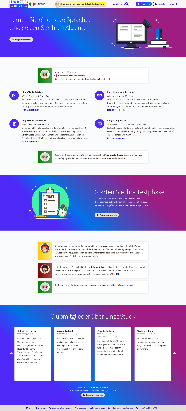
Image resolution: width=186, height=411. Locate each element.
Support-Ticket (97, 408)
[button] (38, 4)
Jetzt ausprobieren (30, 110)
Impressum (80, 408)
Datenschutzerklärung (60, 408)
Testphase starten (21, 39)
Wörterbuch (119, 3)
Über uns (40, 408)
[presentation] (11, 353)
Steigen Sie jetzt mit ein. (122, 285)
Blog (29, 408)
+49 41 (146, 408)
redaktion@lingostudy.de (120, 408)
